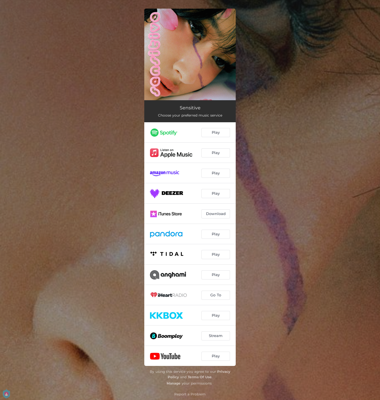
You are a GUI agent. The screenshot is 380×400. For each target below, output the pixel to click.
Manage (174, 383)
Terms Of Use (200, 377)
